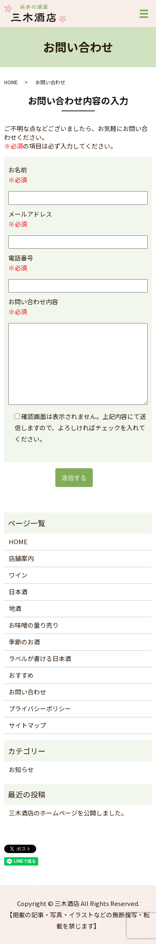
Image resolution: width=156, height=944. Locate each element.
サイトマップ (27, 725)
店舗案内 (21, 558)
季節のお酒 (24, 641)
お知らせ (21, 769)
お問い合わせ (27, 691)
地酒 (15, 608)
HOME (11, 82)
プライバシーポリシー (40, 708)
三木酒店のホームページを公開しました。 (68, 812)
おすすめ (21, 675)
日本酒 (18, 591)
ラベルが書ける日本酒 (40, 658)
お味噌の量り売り (34, 625)
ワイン (18, 574)
